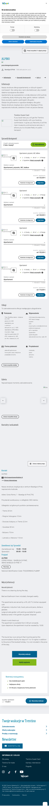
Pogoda (28, 766)
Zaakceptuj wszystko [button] (36, 41)
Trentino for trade (8, 763)
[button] (46, 3)
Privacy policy (6, 795)
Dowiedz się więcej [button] (24, 37)
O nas (4, 766)
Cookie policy (16, 795)
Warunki (24, 795)
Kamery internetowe (33, 763)
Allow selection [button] (13, 41)
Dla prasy (5, 759)
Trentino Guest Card (33, 759)
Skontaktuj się (12, 746)
